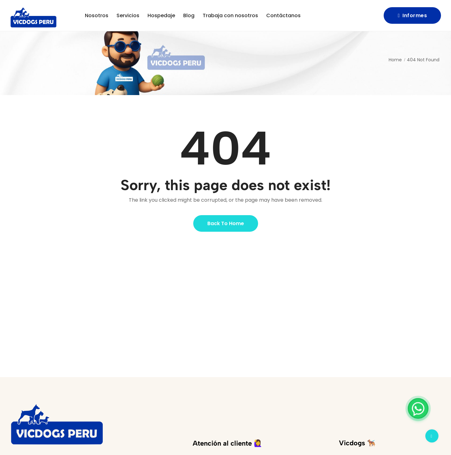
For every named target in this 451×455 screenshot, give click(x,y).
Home (395, 60)
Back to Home (225, 223)
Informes (412, 15)
